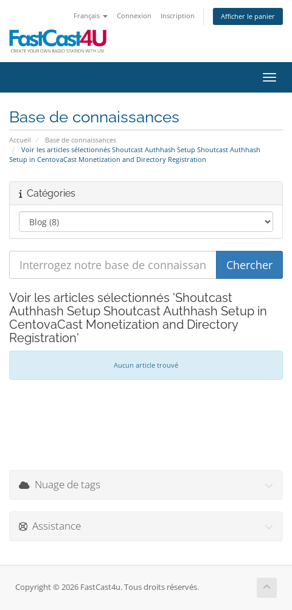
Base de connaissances (80, 139)
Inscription (178, 15)
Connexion (134, 15)
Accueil (20, 139)
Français (91, 15)
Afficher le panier (248, 16)
